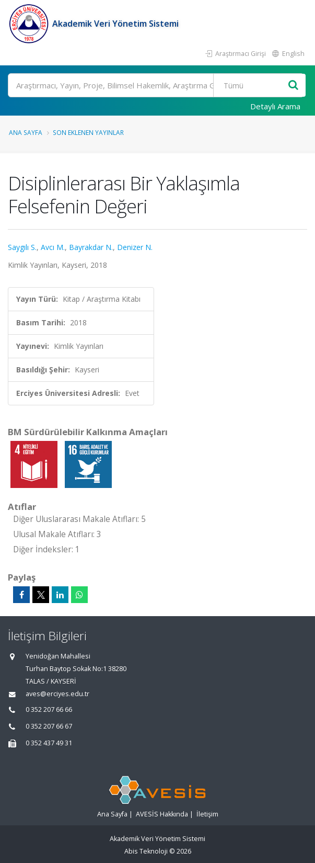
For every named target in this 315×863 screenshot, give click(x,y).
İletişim (207, 814)
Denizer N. (135, 247)
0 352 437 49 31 (49, 743)
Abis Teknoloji (146, 851)
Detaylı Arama (275, 106)
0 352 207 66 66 (49, 709)
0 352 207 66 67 (49, 726)
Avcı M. (53, 247)
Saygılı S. (22, 247)
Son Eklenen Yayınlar (88, 132)
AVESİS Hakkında (162, 814)
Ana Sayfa (25, 132)
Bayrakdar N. (91, 247)
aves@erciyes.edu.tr (57, 693)
